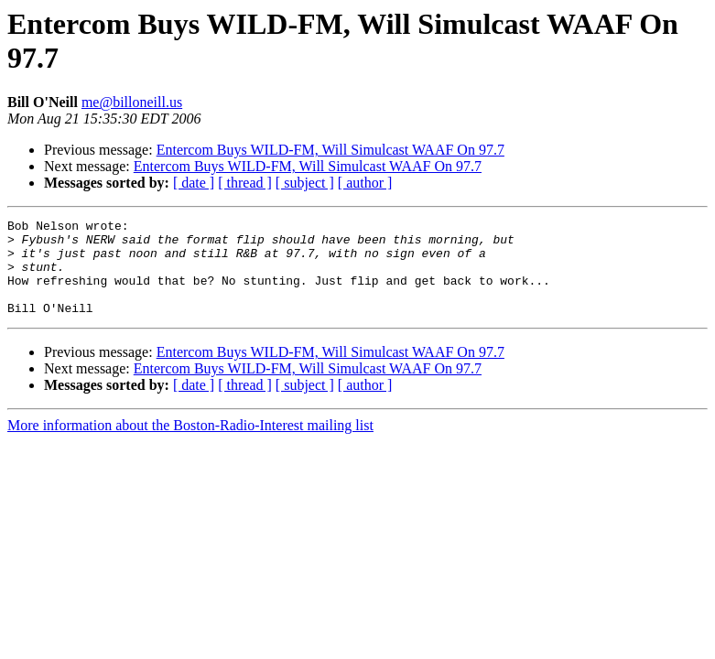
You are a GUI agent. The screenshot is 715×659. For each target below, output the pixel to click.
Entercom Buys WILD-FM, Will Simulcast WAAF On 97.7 (330, 149)
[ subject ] (305, 182)
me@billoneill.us (131, 102)
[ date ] (193, 182)
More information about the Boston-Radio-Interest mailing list (190, 444)
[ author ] (365, 182)
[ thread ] (245, 182)
